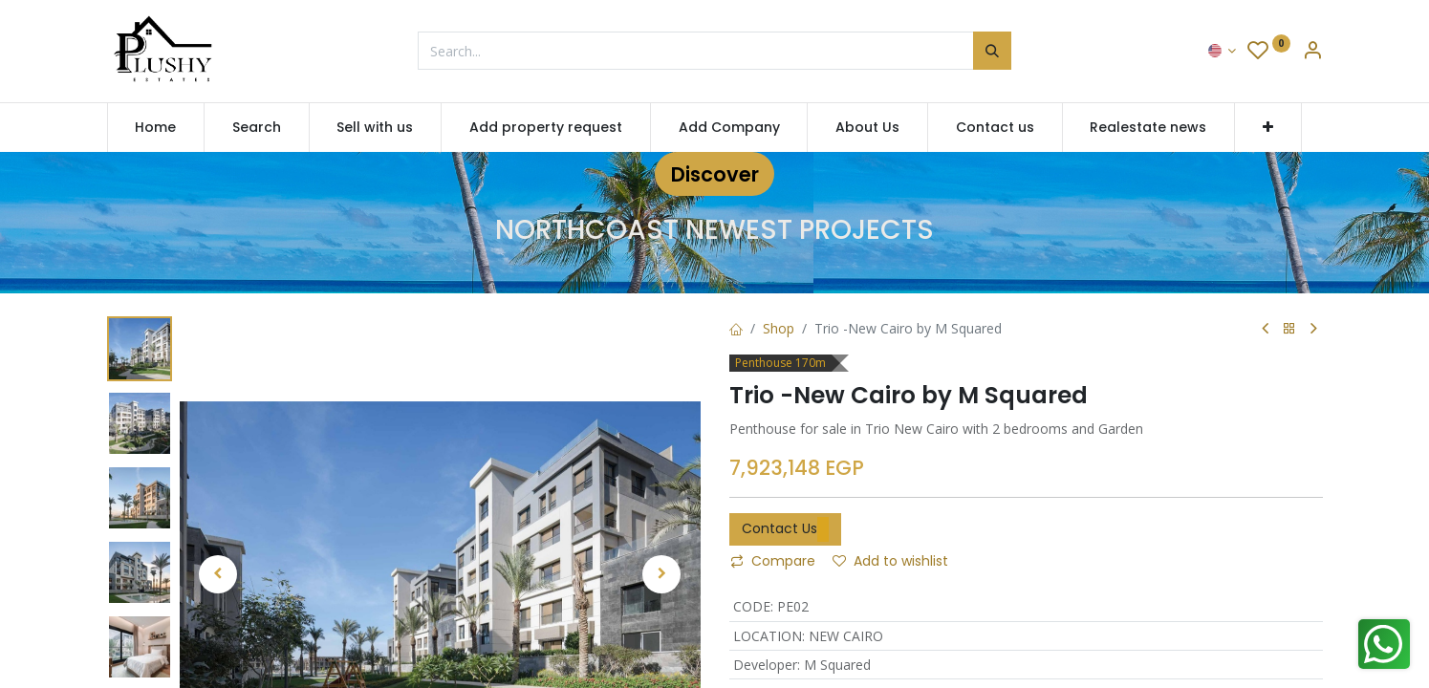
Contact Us (785, 529)
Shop (778, 328)
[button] (1268, 128)
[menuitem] (156, 128)
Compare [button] (772, 560)
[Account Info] (1312, 52)
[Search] (992, 51)
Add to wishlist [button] (890, 560)
